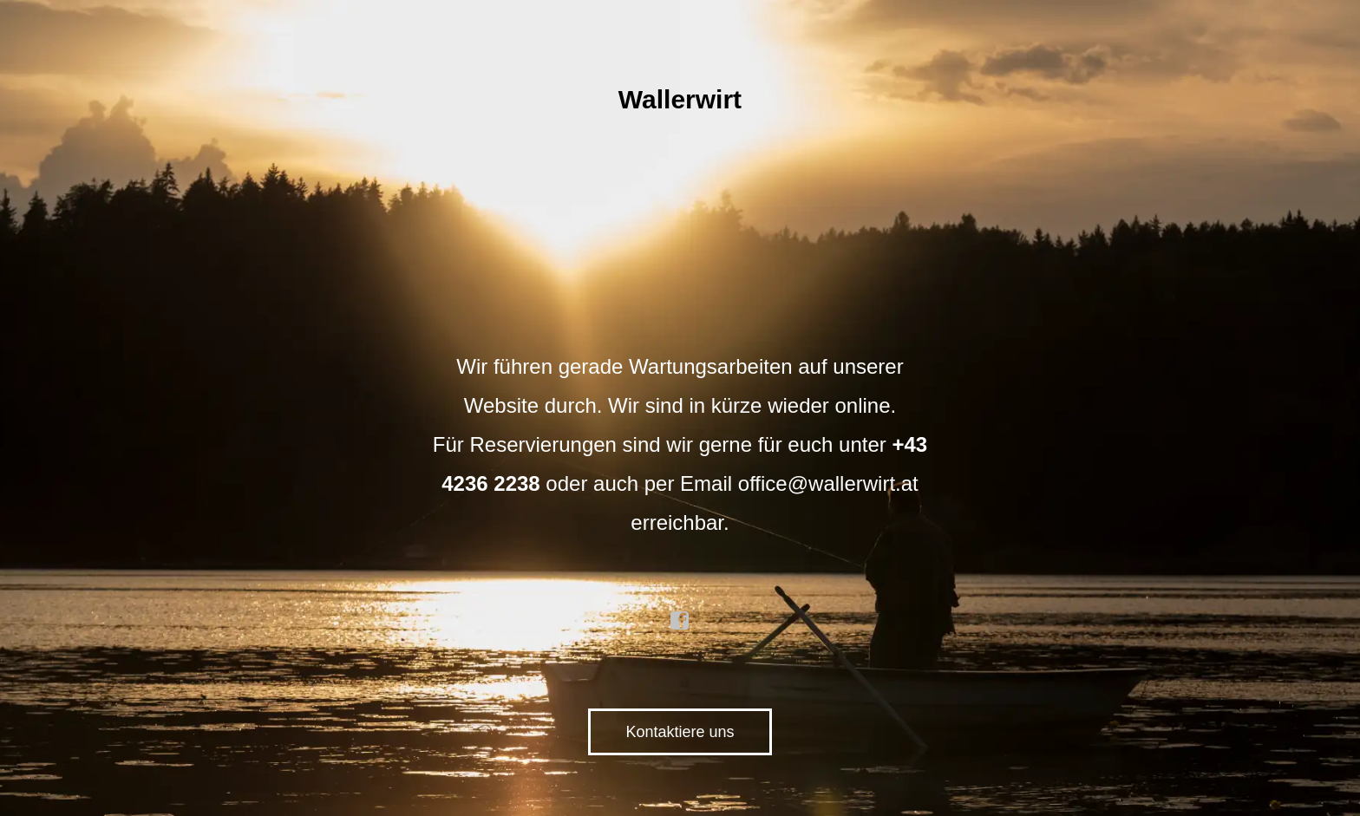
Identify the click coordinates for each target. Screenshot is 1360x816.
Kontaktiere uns (679, 732)
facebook (680, 620)
